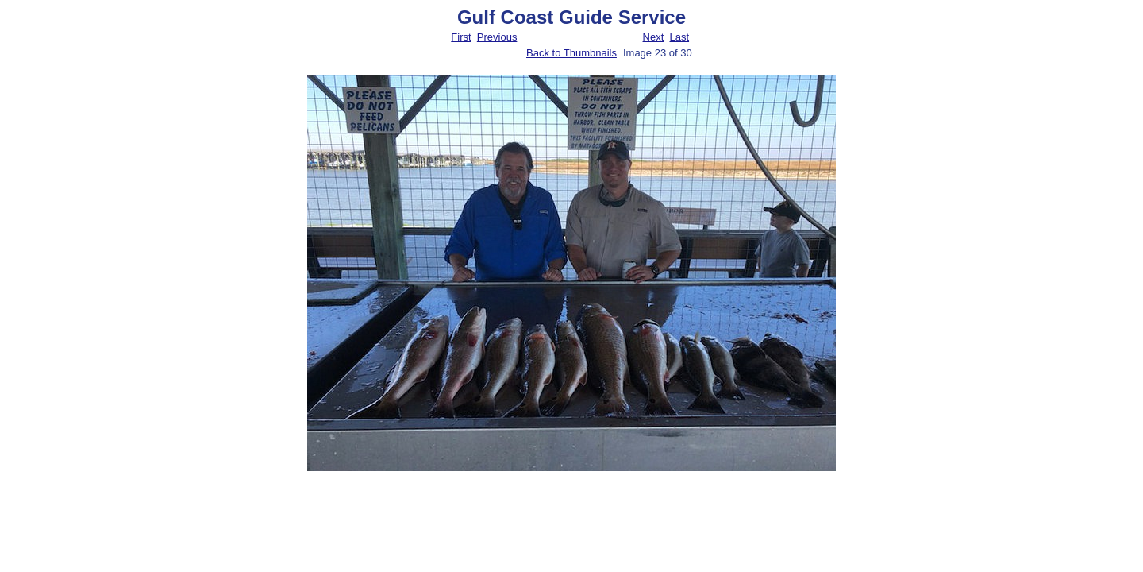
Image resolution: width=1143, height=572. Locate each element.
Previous (497, 37)
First (461, 37)
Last (679, 37)
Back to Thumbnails (571, 53)
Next (653, 37)
